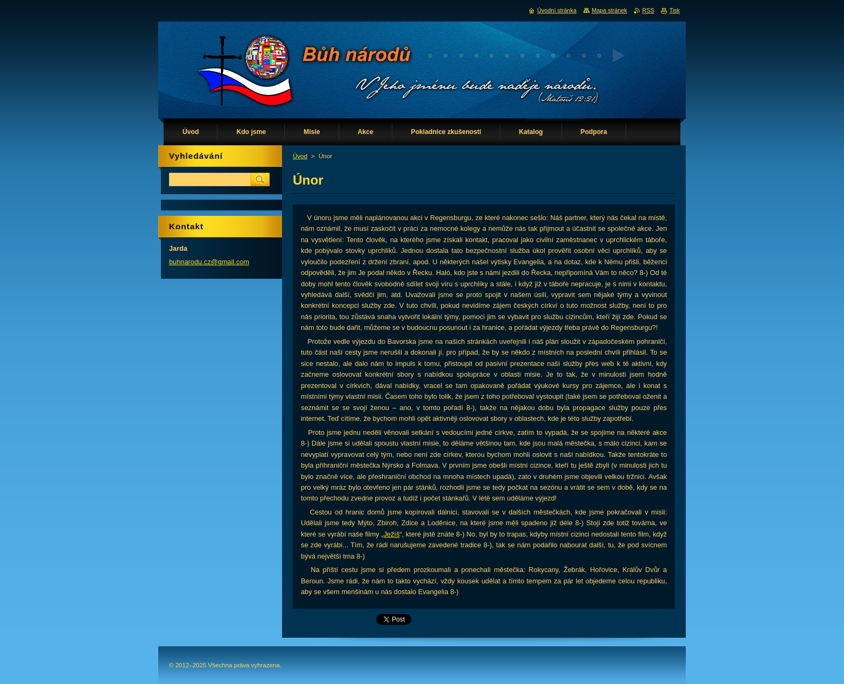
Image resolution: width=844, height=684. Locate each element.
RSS (648, 10)
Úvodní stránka (556, 10)
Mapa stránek (609, 10)
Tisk (674, 10)
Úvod (300, 156)
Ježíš (391, 534)
